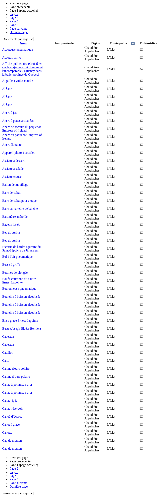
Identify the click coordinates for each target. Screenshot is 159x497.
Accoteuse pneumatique (17, 49)
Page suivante (18, 28)
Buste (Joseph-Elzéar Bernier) (21, 328)
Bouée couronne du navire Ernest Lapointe (19, 280)
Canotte (7, 432)
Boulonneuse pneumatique (19, 288)
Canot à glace (11, 424)
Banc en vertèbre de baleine (20, 208)
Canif (5, 360)
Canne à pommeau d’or (17, 384)
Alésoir (7, 88)
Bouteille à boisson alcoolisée (21, 296)
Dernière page (19, 32)
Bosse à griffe (11, 264)
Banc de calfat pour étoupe (19, 200)
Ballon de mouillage (15, 184)
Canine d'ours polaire (15, 368)
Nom (23, 43)
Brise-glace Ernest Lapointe (20, 320)
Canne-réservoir (12, 408)
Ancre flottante (11, 144)
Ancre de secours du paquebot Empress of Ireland (21, 128)
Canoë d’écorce (12, 416)
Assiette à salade (13, 168)
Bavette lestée (11, 224)
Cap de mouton (12, 440)
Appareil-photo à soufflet (18, 152)
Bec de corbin (11, 232)
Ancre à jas (9, 112)
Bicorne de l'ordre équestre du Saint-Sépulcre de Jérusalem (21, 248)
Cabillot (7, 352)
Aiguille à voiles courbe (17, 80)
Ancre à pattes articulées (18, 120)
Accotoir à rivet (12, 57)
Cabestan (8, 336)
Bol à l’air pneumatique (17, 256)
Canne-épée (9, 400)
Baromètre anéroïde (15, 216)
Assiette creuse (11, 176)
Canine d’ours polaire (16, 376)
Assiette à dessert (13, 160)
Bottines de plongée (15, 272)
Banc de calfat (11, 192)
